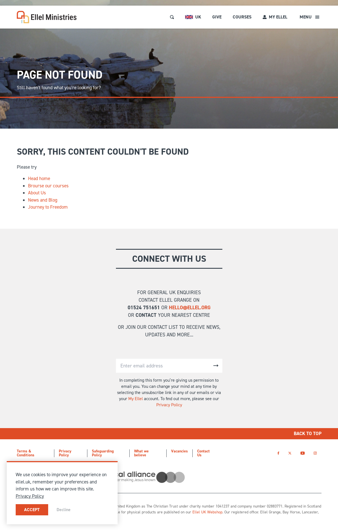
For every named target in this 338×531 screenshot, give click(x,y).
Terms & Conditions (25, 453)
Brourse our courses (48, 186)
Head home (39, 178)
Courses (242, 17)
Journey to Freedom (48, 207)
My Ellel (135, 399)
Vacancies (179, 451)
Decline (64, 510)
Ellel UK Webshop (207, 512)
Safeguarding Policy (103, 453)
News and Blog (42, 200)
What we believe (141, 453)
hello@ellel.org (190, 307)
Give (217, 17)
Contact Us (203, 453)
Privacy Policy (169, 405)
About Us (37, 193)
